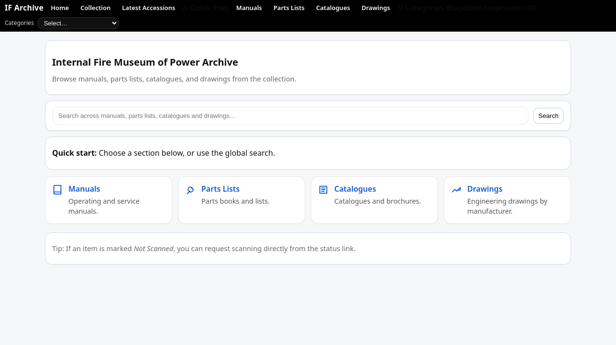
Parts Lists (289, 7)
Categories (62, 23)
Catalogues (333, 7)
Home (60, 7)
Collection (95, 7)
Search (549, 115)
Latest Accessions (148, 7)
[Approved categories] (78, 23)
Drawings (376, 7)
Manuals (249, 7)
